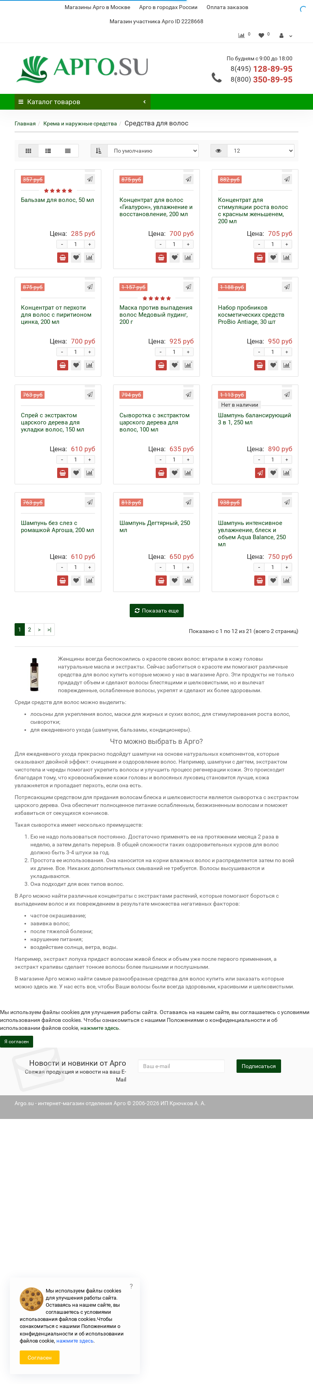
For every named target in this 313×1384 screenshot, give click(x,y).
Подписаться (259, 1331)
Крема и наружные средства (80, 123)
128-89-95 (262, 69)
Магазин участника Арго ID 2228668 (156, 21)
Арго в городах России (168, 7)
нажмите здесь (74, 1341)
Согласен (40, 1357)
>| (49, 894)
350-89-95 (262, 79)
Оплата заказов (227, 7)
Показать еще (157, 875)
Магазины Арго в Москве (97, 7)
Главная (25, 123)
